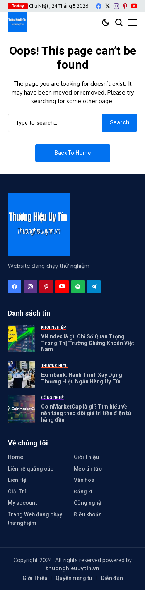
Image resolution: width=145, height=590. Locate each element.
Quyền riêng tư (74, 578)
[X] (107, 6)
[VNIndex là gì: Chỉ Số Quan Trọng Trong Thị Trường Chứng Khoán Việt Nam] (21, 338)
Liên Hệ (17, 480)
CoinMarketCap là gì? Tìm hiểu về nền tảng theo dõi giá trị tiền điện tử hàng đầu (86, 413)
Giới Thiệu (86, 457)
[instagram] (116, 6)
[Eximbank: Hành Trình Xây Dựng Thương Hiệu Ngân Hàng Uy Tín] (21, 374)
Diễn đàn (112, 578)
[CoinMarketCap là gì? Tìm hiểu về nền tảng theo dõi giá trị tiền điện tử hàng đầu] (21, 409)
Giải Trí (17, 491)
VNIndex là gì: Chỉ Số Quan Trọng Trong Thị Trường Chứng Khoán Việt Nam (87, 343)
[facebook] (98, 6)
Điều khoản (88, 514)
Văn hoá (84, 480)
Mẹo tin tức (88, 469)
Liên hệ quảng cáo (31, 469)
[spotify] (78, 286)
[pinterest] (125, 6)
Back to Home (73, 153)
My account (22, 503)
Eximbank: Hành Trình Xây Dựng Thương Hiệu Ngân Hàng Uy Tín (81, 378)
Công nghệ (87, 503)
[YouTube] (134, 6)
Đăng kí (83, 491)
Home (15, 457)
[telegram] (94, 286)
